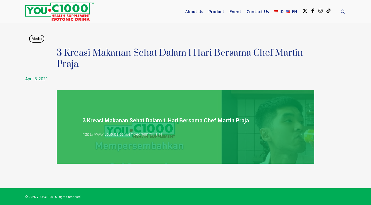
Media (37, 39)
